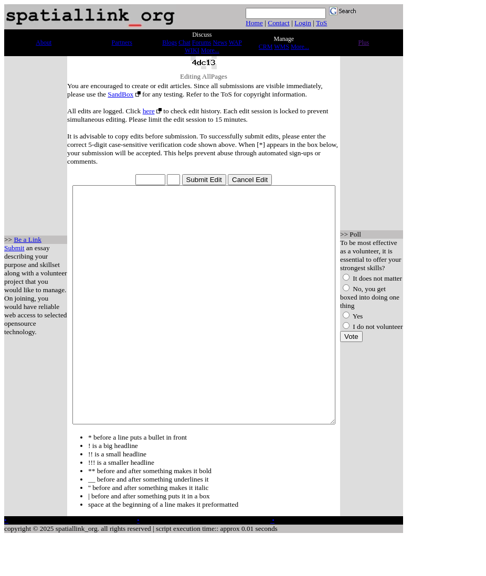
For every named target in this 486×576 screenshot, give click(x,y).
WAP (235, 42)
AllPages (215, 76)
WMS (281, 46)
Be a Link (27, 250)
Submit (14, 259)
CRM (266, 46)
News (220, 42)
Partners (122, 42)
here (139, 111)
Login (302, 23)
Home (254, 23)
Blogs (169, 42)
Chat (184, 42)
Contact (278, 23)
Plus (363, 42)
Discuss (202, 34)
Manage (284, 38)
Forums (202, 42)
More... (210, 50)
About (43, 42)
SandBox (80, 94)
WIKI (192, 50)
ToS (321, 23)
